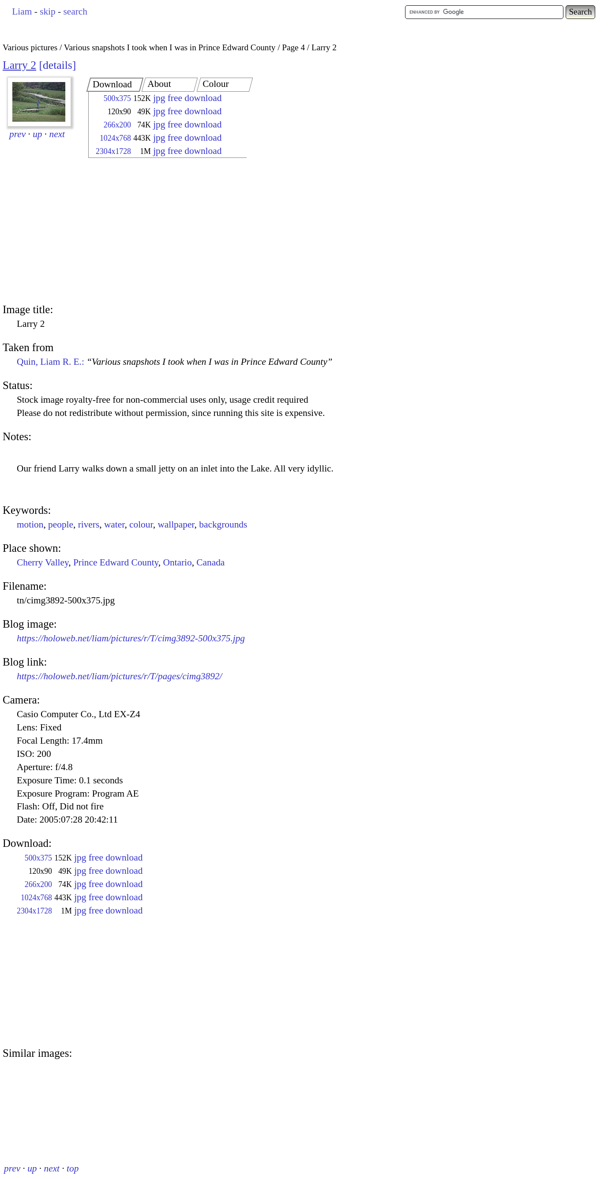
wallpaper (176, 524)
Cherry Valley (42, 562)
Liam (22, 11)
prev (17, 134)
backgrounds (223, 524)
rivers (89, 524)
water (114, 524)
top (73, 1168)
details (57, 65)
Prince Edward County (115, 562)
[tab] (114, 85)
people (60, 524)
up (37, 134)
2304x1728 (113, 151)
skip (48, 11)
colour (141, 524)
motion (30, 524)
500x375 (117, 98)
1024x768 (115, 138)
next (57, 134)
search (75, 11)
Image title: (28, 309)
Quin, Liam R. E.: (174, 361)
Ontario (177, 562)
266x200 (117, 124)
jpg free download (187, 98)
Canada (210, 562)
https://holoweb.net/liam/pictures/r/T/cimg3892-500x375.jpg (131, 638)
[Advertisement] (160, 231)
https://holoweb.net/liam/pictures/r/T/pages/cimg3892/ (119, 676)
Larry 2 (19, 65)
